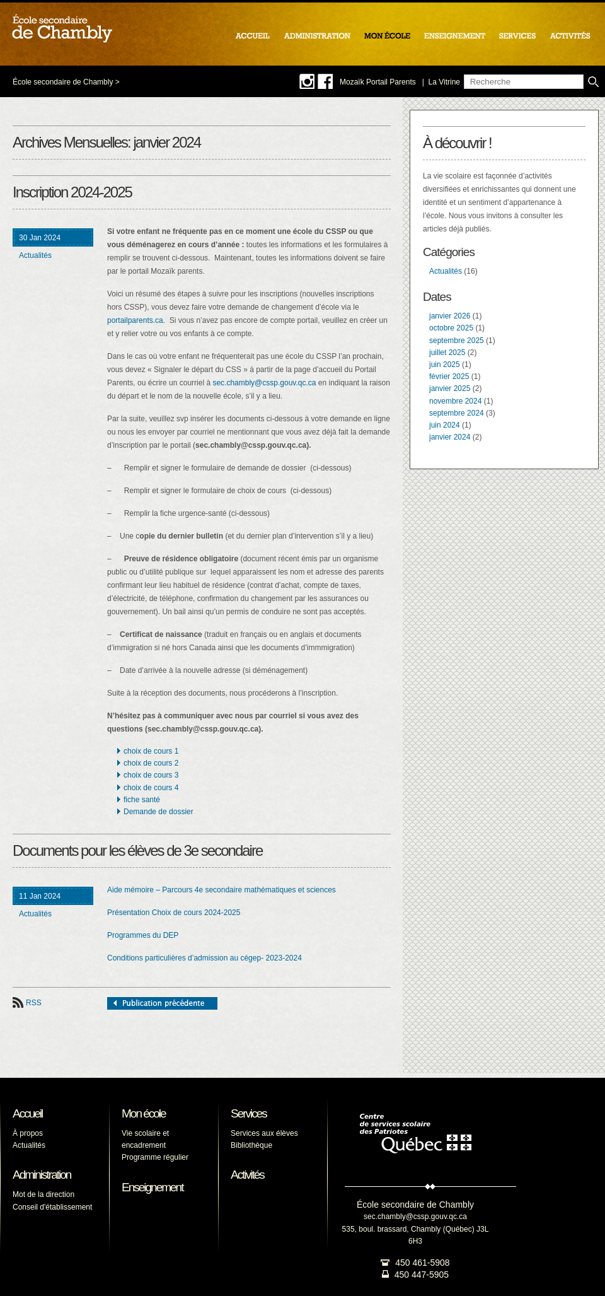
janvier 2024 (449, 437)
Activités (247, 1174)
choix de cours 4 (151, 787)
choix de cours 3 (151, 775)
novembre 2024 (455, 401)
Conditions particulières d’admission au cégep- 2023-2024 (204, 958)
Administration (42, 1174)
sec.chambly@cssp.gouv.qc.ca (264, 382)
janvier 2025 (449, 388)
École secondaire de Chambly (63, 82)
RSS (34, 1002)
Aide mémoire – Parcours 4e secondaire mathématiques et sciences (221, 889)
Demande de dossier (158, 811)
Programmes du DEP (142, 935)
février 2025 (449, 376)
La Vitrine (444, 82)
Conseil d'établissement (52, 1207)
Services (249, 1113)
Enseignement (152, 1187)
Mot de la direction (43, 1194)
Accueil (27, 1113)
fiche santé (142, 799)
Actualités (35, 255)
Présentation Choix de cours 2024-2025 (173, 912)
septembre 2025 (456, 340)
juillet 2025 (447, 352)
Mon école (144, 1113)
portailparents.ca (135, 320)
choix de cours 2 (151, 763)
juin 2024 (444, 425)
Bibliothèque (251, 1145)
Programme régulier (155, 1157)
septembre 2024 (456, 413)
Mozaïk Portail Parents (378, 82)
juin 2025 (444, 364)
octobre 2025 (451, 328)
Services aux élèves (264, 1133)
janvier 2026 (449, 316)
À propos (28, 1133)
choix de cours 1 (151, 751)
